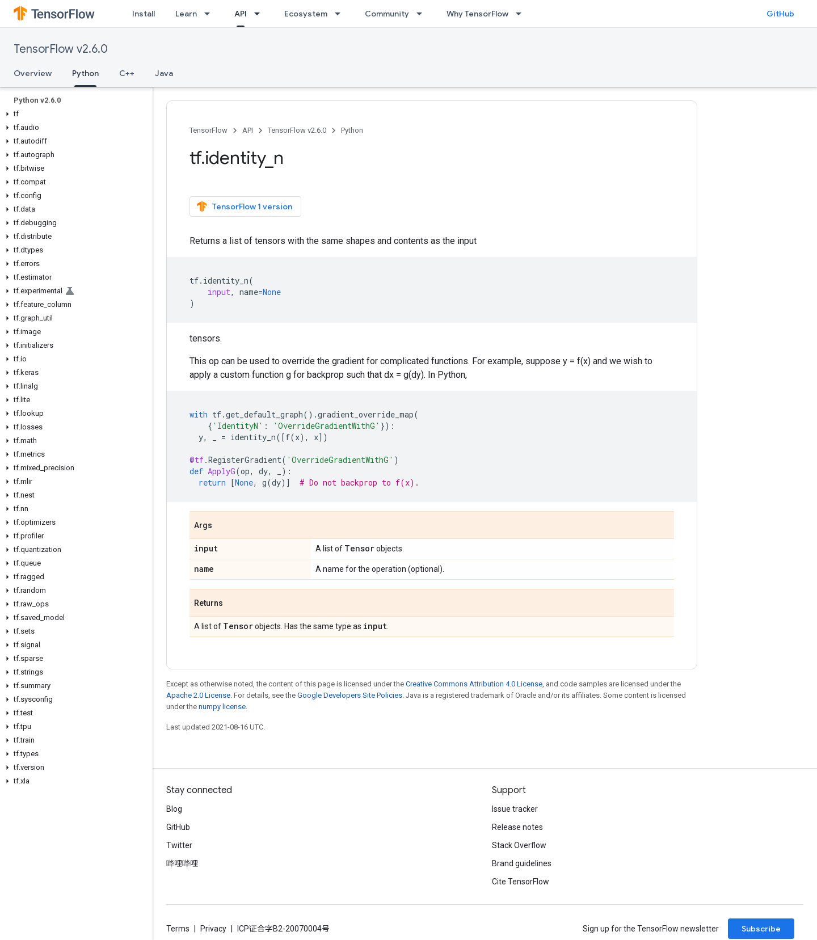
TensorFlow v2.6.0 (61, 49)
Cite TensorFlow (520, 881)
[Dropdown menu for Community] (422, 13)
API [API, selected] (240, 14)
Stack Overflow (519, 845)
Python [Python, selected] (85, 73)
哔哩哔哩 (182, 863)
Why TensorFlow (477, 14)
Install (143, 14)
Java (164, 73)
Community (387, 14)
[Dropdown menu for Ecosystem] (341, 13)
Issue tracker (515, 808)
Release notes (517, 827)
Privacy (213, 928)
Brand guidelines (521, 863)
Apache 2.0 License (198, 695)
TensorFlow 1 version (244, 206)
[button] (74, 114)
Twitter (179, 845)
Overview (33, 73)
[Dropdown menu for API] (260, 13)
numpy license (222, 706)
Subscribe (761, 929)
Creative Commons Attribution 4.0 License (474, 684)
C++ (126, 73)
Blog (174, 808)
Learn (186, 14)
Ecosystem (305, 14)
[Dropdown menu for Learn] (210, 13)
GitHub (780, 14)
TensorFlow (208, 130)
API (247, 130)
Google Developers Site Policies (349, 695)
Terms (177, 928)
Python (352, 130)
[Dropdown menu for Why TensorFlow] (522, 13)
